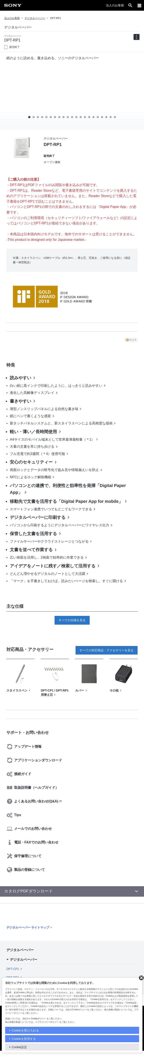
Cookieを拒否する (24, 1038)
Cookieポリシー (38, 1018)
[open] (130, 5)
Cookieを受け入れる (25, 1030)
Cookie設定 (19, 1047)
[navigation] (136, 37)
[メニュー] (139, 5)
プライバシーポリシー (48, 1022)
